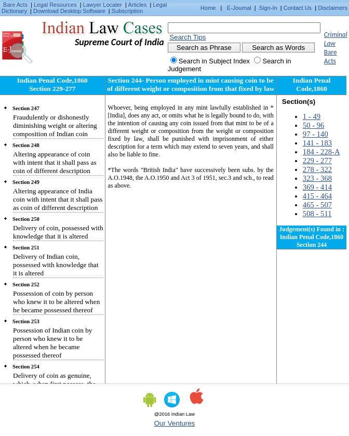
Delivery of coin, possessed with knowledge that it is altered (58, 232)
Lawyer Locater (102, 5)
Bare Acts (15, 5)
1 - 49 (311, 116)
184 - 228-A (321, 152)
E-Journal (239, 8)
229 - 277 (317, 160)
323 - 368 (317, 178)
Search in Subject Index (214, 61)
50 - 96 (314, 125)
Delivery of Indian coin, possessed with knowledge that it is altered (56, 265)
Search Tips (187, 37)
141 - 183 (317, 143)
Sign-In (268, 8)
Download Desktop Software (69, 11)
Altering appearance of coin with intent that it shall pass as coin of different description (55, 162)
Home (208, 8)
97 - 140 (315, 134)
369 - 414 (317, 187)
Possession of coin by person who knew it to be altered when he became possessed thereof (56, 301)
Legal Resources (55, 5)
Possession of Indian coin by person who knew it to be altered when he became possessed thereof (52, 342)
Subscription (127, 11)
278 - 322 (317, 169)
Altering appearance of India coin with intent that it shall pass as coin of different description (58, 199)
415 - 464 (317, 196)
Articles (137, 5)
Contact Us (298, 8)
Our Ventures (174, 423)
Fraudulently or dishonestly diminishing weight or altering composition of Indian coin (55, 125)
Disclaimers (332, 8)
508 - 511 (317, 213)
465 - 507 (317, 205)
